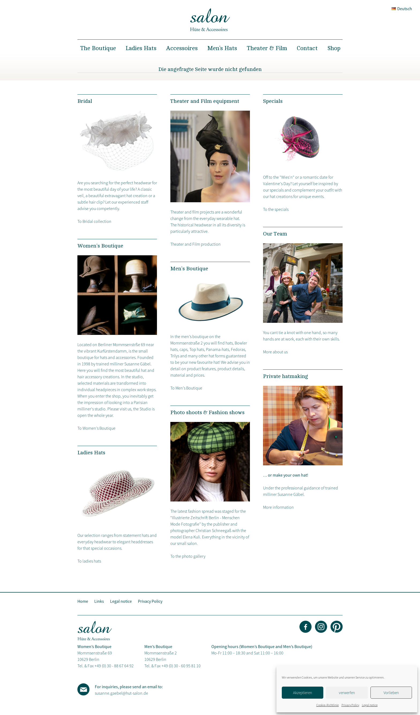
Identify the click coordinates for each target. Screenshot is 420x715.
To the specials (275, 209)
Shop (333, 48)
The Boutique (98, 48)
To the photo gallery (187, 556)
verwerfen (347, 692)
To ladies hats (89, 561)
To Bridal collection (94, 221)
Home (82, 601)
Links (99, 601)
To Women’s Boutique (96, 428)
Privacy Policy (350, 705)
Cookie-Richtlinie (327, 705)
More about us (275, 351)
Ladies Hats (141, 48)
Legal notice (370, 705)
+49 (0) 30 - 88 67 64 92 (114, 665)
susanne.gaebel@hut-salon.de (121, 693)
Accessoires (182, 48)
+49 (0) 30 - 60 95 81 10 (181, 665)
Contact (307, 48)
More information (278, 507)
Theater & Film (267, 48)
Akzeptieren (302, 692)
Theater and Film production (195, 244)
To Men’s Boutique (186, 388)
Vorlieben (391, 692)
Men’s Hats (222, 48)
